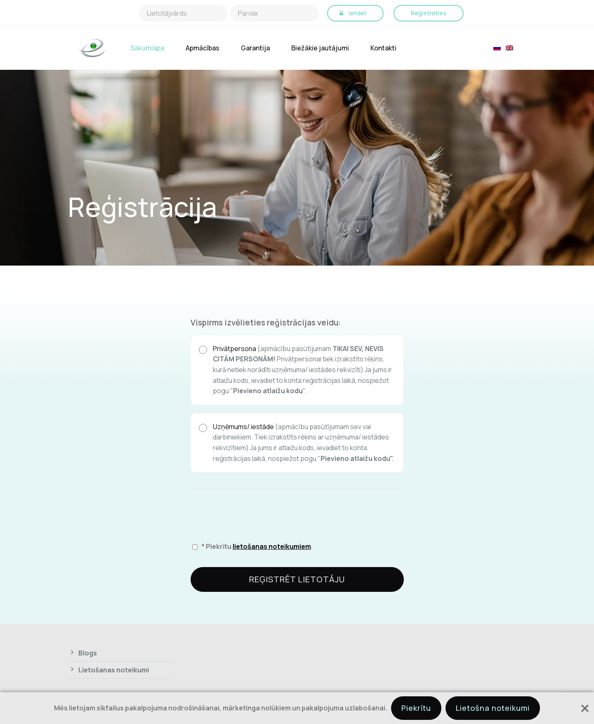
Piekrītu (416, 708)
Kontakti (383, 48)
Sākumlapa (147, 48)
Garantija (255, 48)
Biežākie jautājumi (320, 48)
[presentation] (253, 513)
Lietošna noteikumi (493, 708)
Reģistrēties (428, 13)
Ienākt (357, 13)
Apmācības (202, 48)
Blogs (87, 653)
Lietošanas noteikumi (113, 669)
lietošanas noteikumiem (272, 546)
